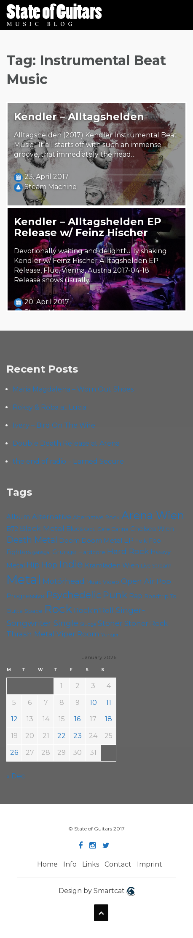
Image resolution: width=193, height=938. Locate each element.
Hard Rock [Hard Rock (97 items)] (128, 551)
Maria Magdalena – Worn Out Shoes (73, 389)
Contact (118, 864)
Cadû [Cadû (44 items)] (90, 529)
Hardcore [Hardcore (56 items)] (91, 552)
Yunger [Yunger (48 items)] (110, 634)
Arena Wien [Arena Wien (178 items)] (152, 515)
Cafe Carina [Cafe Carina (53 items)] (113, 529)
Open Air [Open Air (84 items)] (138, 581)
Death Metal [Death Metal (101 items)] (31, 540)
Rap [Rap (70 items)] (135, 596)
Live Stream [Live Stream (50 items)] (156, 565)
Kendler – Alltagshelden (79, 116)
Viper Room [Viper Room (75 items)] (77, 634)
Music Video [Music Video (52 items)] (102, 582)
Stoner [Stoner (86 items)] (110, 623)
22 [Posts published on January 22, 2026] (61, 736)
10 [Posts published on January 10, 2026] (93, 703)
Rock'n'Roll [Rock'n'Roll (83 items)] (94, 610)
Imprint (149, 864)
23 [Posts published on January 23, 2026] (77, 736)
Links (90, 864)
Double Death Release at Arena (66, 443)
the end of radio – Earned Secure (68, 461)
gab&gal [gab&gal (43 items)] (41, 552)
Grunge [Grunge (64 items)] (64, 552)
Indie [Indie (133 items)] (71, 564)
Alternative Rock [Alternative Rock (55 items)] (96, 517)
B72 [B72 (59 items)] (12, 529)
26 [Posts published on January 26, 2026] (14, 753)
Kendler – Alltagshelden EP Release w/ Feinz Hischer (87, 227)
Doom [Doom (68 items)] (69, 540)
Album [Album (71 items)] (18, 516)
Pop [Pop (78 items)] (163, 581)
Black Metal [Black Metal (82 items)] (42, 528)
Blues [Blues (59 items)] (74, 529)
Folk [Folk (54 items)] (141, 540)
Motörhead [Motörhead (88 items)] (64, 581)
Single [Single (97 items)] (65, 623)
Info (70, 864)
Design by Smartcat (97, 891)
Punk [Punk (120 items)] (115, 594)
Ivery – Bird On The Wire (54, 425)
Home (47, 864)
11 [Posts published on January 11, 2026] (108, 703)
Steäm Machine (50, 187)
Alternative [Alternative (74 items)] (51, 516)
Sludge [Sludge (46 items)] (88, 624)
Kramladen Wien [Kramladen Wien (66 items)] (112, 565)
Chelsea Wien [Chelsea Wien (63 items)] (152, 529)
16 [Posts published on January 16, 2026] (77, 719)
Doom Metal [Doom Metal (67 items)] (101, 540)
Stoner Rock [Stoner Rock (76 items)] (146, 623)
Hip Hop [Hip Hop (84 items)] (42, 564)
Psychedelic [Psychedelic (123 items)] (73, 594)
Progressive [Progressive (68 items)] (25, 596)
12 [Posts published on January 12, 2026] (14, 719)
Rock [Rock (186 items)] (58, 609)
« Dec (15, 776)
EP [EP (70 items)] (129, 540)
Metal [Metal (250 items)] (23, 579)
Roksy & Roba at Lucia (49, 407)
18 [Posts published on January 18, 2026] (108, 719)
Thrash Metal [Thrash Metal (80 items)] (30, 633)
